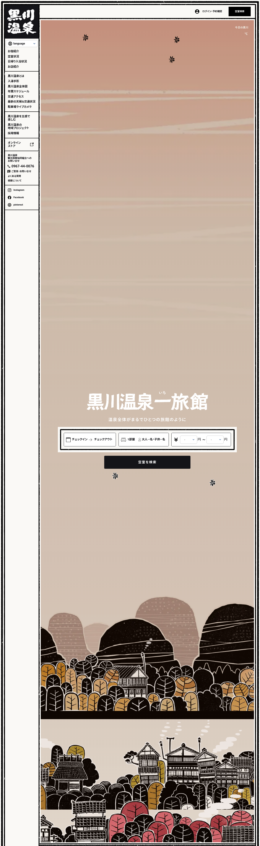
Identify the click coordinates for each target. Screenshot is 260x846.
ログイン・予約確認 (212, 11)
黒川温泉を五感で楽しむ (19, 118)
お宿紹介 (13, 51)
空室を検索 (147, 462)
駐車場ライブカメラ (20, 106)
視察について (14, 180)
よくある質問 (14, 176)
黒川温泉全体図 (18, 86)
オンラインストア (14, 144)
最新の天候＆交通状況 (21, 101)
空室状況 (13, 56)
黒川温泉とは (16, 76)
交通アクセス (16, 96)
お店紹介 (13, 66)
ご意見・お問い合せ (21, 171)
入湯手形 (13, 81)
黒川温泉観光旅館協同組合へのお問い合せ (20, 158)
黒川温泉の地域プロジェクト (18, 126)
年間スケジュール (18, 91)
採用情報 (13, 133)
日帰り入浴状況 (17, 61)
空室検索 (239, 11)
